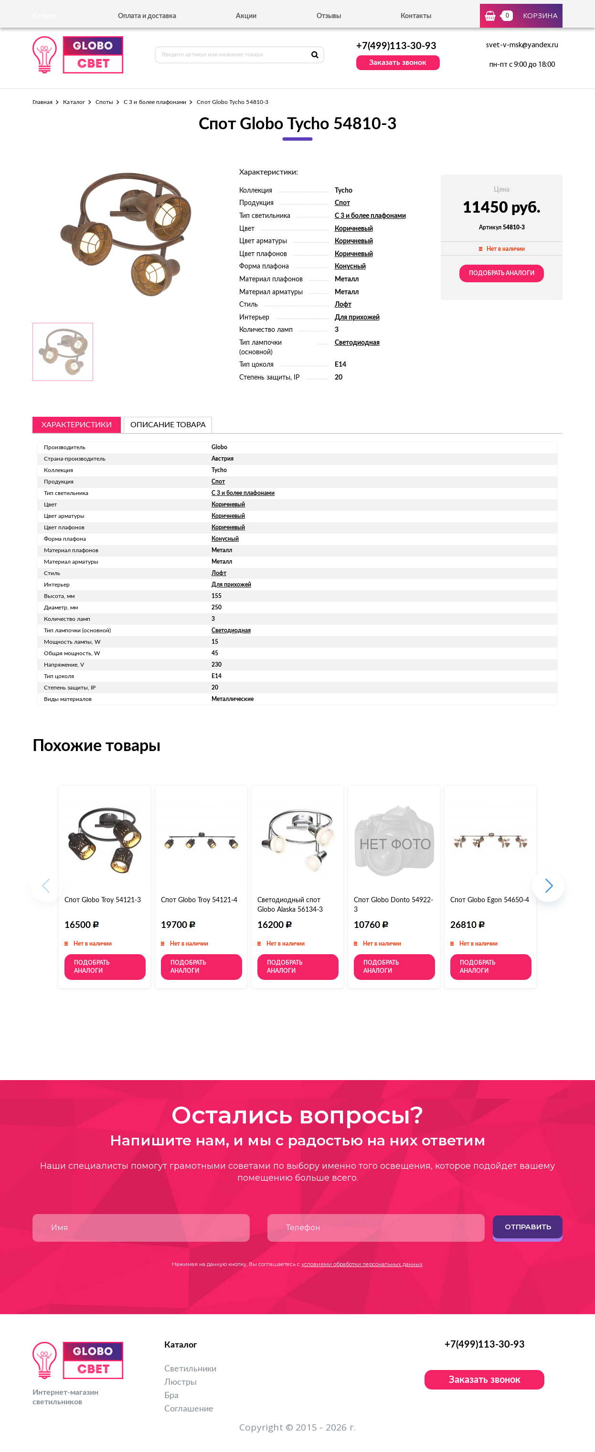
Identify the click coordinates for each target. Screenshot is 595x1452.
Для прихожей (357, 317)
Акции (246, 16)
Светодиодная (357, 343)
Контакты (416, 16)
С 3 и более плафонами (155, 102)
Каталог (74, 102)
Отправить (528, 1226)
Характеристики (77, 425)
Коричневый (354, 229)
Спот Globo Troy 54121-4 (199, 900)
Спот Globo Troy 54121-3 (102, 900)
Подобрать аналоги (501, 273)
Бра (171, 1395)
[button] (548, 891)
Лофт (343, 304)
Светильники (190, 1369)
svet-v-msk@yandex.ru (522, 45)
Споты (104, 102)
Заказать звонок (397, 62)
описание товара (168, 425)
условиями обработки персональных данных (362, 1264)
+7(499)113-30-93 (396, 46)
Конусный (350, 266)
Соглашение (188, 1409)
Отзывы (329, 16)
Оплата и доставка (147, 16)
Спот (342, 203)
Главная (42, 102)
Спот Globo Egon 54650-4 (489, 900)
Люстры (180, 1382)
